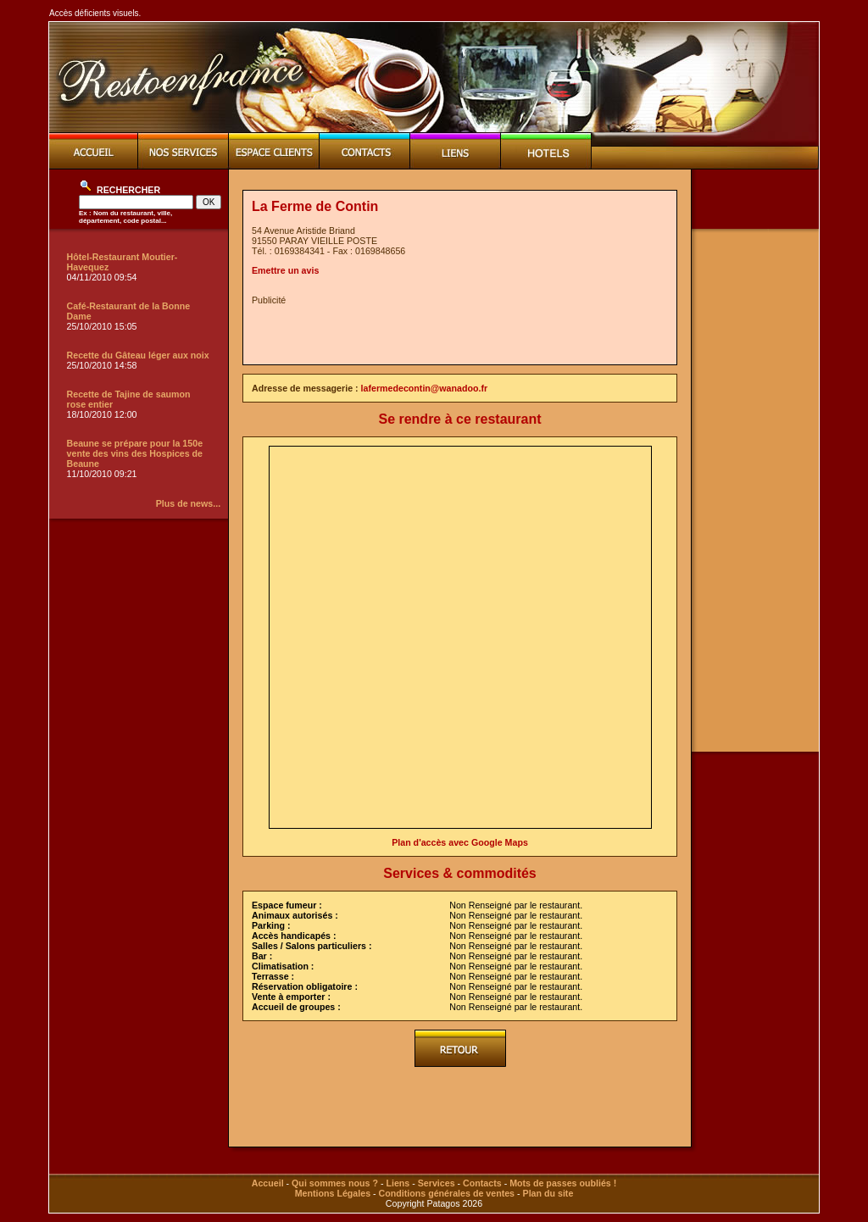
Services (436, 1183)
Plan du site (548, 1193)
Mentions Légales (332, 1193)
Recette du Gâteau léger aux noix (138, 355)
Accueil (268, 1183)
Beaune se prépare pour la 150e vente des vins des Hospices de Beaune (135, 453)
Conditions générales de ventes (447, 1193)
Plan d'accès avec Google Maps (460, 842)
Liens (397, 1183)
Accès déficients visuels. (95, 13)
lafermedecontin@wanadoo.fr (424, 388)
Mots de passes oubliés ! (562, 1183)
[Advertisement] (450, 330)
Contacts (482, 1183)
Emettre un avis (285, 270)
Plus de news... (188, 503)
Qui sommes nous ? (335, 1183)
